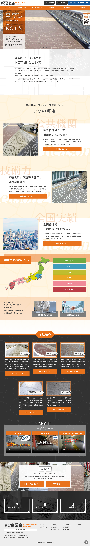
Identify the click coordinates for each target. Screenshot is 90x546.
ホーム (7, 8)
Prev (2, 29)
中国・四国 (69, 283)
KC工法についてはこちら (27, 196)
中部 (69, 272)
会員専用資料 (82, 8)
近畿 (69, 278)
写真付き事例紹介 (32, 484)
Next (88, 29)
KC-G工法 (55, 526)
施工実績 (58, 484)
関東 (69, 266)
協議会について (22, 8)
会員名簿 (79, 524)
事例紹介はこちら (62, 149)
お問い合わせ (62, 3)
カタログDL (50, 3)
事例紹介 (52, 8)
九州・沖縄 (69, 289)
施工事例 (67, 529)
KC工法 (54, 524)
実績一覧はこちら (62, 243)
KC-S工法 (55, 527)
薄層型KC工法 (56, 529)
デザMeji (67, 524)
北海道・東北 (69, 261)
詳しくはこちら (17, 373)
